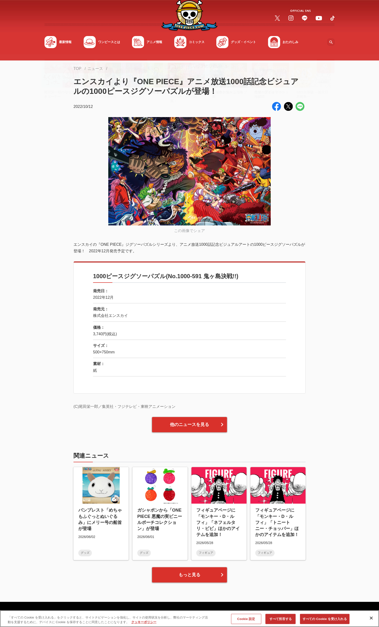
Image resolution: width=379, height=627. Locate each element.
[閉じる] (371, 618)
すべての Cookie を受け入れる (325, 619)
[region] (189, 618)
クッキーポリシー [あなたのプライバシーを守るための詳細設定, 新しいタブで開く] (143, 622)
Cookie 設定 (246, 619)
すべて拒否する (281, 619)
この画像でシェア (189, 231)
